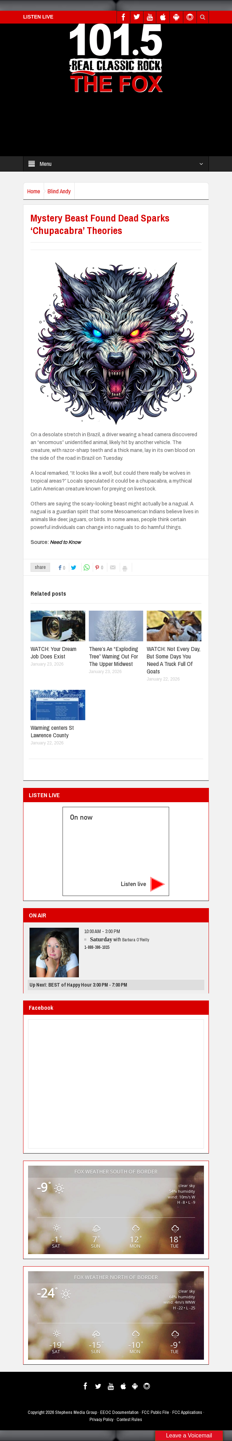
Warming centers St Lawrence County (52, 731)
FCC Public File (155, 1412)
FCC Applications (187, 1412)
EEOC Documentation (119, 1412)
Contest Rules (129, 1419)
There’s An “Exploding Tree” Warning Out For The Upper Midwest (113, 656)
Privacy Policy (101, 1419)
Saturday (101, 939)
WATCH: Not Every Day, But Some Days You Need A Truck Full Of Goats (173, 660)
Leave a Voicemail (189, 1435)
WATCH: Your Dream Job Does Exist (53, 652)
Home (33, 191)
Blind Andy (59, 191)
